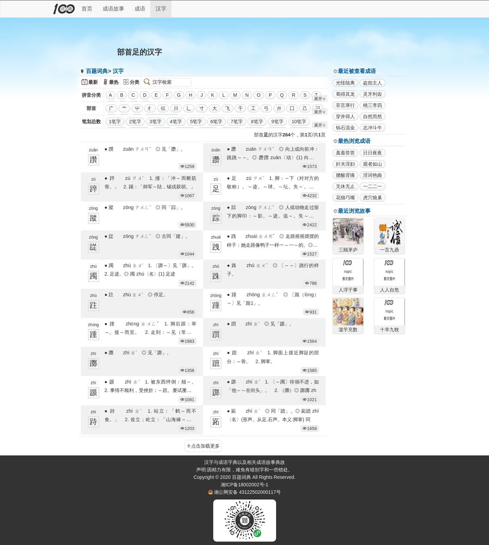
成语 (139, 9)
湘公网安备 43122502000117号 (247, 492)
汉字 (161, 9)
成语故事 (113, 9)
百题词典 (97, 71)
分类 (134, 82)
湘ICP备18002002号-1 (244, 484)
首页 (87, 9)
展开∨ (320, 98)
